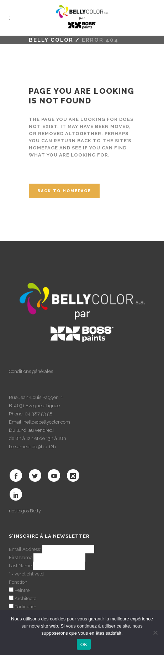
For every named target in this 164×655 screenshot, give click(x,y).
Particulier (25, 606)
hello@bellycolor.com (46, 422)
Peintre (22, 590)
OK (83, 644)
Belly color (51, 40)
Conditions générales (31, 371)
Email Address (25, 549)
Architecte (25, 598)
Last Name (20, 565)
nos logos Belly (25, 510)
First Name (20, 557)
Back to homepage (64, 191)
